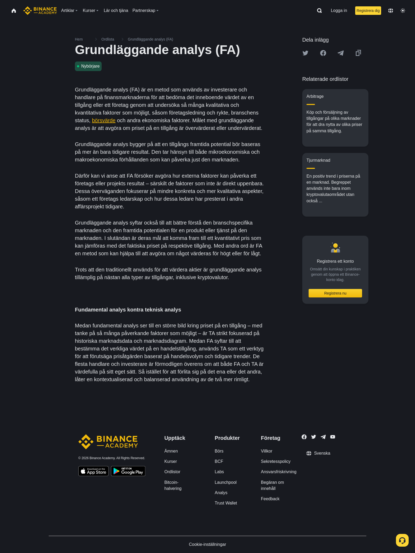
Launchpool (226, 482)
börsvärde (103, 120)
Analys (221, 492)
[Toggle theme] (403, 10)
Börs (219, 451)
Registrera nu (335, 293)
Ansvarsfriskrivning (278, 471)
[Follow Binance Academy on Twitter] (313, 437)
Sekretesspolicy (276, 461)
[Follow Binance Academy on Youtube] (332, 436)
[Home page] (40, 10)
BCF (219, 461)
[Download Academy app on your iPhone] (93, 472)
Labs (219, 471)
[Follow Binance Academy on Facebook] (304, 437)
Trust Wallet (226, 503)
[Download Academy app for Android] (128, 472)
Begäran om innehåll (272, 485)
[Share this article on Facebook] (323, 53)
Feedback (270, 499)
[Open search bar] (318, 10)
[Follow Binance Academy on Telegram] (323, 436)
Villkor (266, 451)
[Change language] (390, 10)
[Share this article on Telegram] (340, 53)
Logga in (339, 10)
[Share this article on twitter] (305, 53)
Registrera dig (368, 10)
